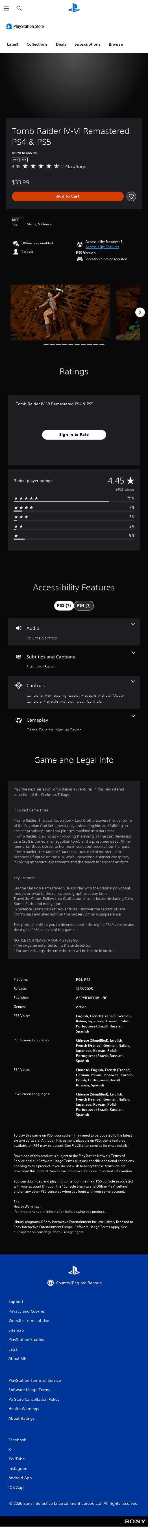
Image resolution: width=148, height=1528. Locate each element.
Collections (37, 44)
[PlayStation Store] (26, 26)
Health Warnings (26, 1206)
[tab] (64, 606)
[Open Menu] (6, 8)
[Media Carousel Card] (60, 313)
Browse (116, 44)
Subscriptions (88, 44)
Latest (12, 44)
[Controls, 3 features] (74, 692)
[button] (102, 246)
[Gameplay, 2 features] (74, 723)
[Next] (140, 312)
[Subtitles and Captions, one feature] (74, 660)
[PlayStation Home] (74, 8)
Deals (61, 44)
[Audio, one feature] (74, 631)
